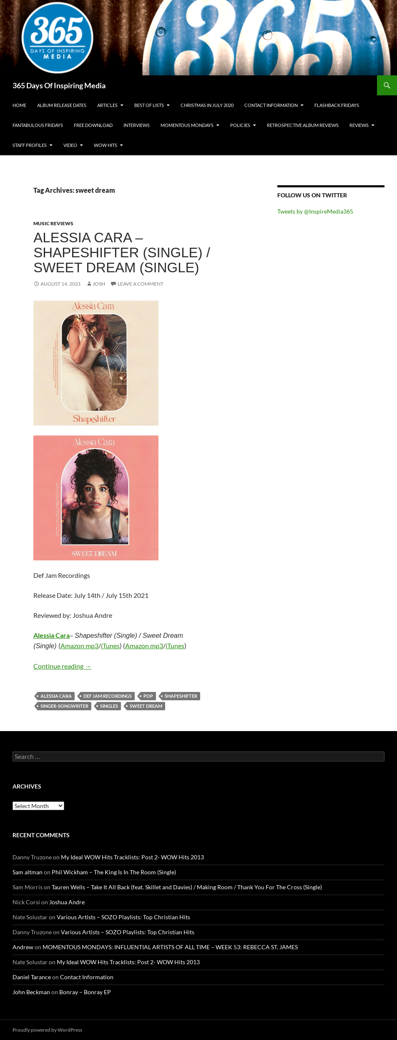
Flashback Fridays (336, 105)
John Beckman (31, 991)
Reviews (359, 125)
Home (19, 105)
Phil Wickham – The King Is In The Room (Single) (114, 872)
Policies (240, 125)
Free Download (93, 125)
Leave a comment (140, 284)
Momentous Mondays (187, 125)
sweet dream (146, 706)
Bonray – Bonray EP (85, 991)
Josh (99, 284)
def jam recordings (107, 696)
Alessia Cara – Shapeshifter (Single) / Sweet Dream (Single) (121, 252)
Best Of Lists (149, 105)
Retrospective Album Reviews (303, 125)
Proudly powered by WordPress (47, 1030)
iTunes (110, 645)
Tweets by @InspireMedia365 (315, 211)
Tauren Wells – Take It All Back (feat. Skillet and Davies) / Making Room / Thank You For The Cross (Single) (187, 887)
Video (70, 145)
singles (109, 706)
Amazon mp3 (79, 645)
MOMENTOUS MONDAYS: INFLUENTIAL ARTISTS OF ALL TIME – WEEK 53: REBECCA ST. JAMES (170, 946)
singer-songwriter (64, 706)
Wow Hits (105, 145)
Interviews (136, 125)
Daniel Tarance (32, 976)
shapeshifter (181, 696)
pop (148, 696)
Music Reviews (53, 223)
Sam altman (28, 872)
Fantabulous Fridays (38, 125)
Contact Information (271, 105)
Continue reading (62, 666)
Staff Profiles (30, 145)
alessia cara (56, 696)
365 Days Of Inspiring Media (59, 85)
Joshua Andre (67, 902)
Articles (107, 105)
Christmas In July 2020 (207, 105)
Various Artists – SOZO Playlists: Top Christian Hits (123, 917)
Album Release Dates (61, 105)
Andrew (23, 946)
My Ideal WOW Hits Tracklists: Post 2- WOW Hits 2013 (132, 857)
